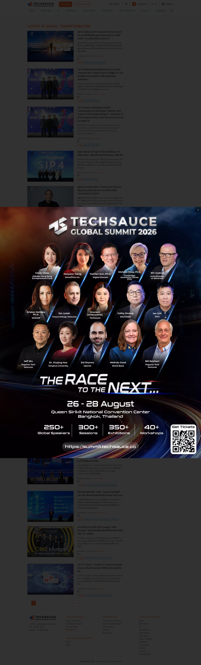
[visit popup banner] (100, 332)
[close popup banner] (198, 210)
